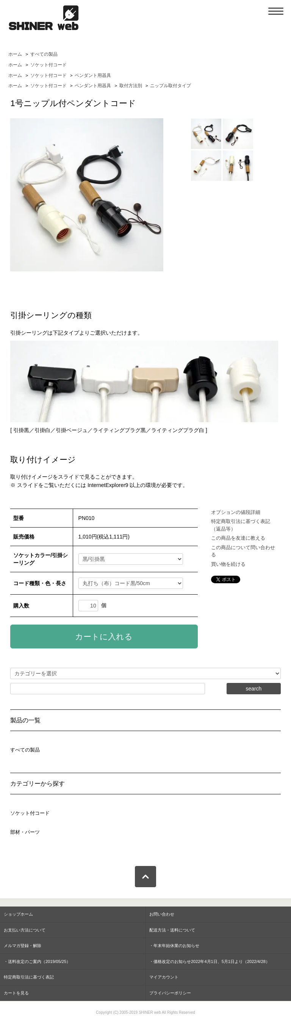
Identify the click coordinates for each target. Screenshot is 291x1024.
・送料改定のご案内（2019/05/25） (37, 961)
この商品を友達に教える (238, 538)
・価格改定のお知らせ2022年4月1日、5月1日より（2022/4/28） (209, 961)
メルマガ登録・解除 (22, 945)
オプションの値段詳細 (235, 512)
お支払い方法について (24, 930)
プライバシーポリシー (170, 993)
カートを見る (16, 993)
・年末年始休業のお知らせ (174, 945)
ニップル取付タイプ (170, 85)
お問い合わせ (161, 914)
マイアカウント (163, 977)
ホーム (15, 54)
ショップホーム (18, 914)
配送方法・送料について (172, 930)
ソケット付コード (48, 64)
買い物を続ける (228, 564)
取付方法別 (130, 85)
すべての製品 (44, 54)
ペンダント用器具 (93, 75)
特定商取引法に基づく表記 (29, 977)
